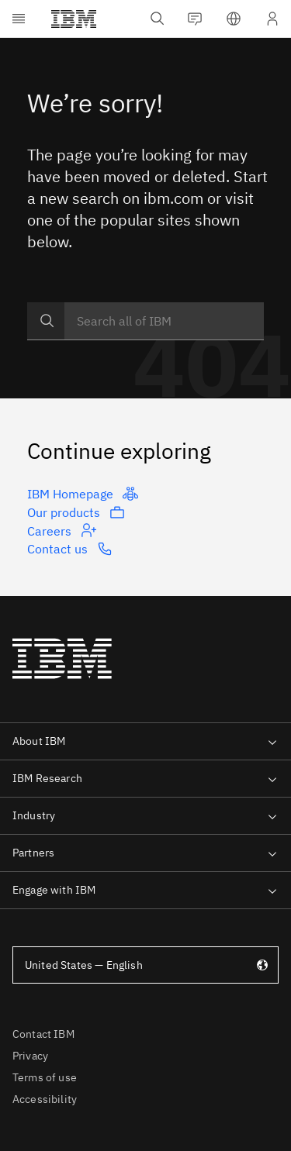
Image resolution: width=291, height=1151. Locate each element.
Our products (76, 512)
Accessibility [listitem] (44, 1099)
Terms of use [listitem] (44, 1077)
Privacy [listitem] (30, 1056)
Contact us (70, 549)
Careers (61, 530)
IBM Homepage (82, 493)
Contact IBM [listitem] (43, 1034)
